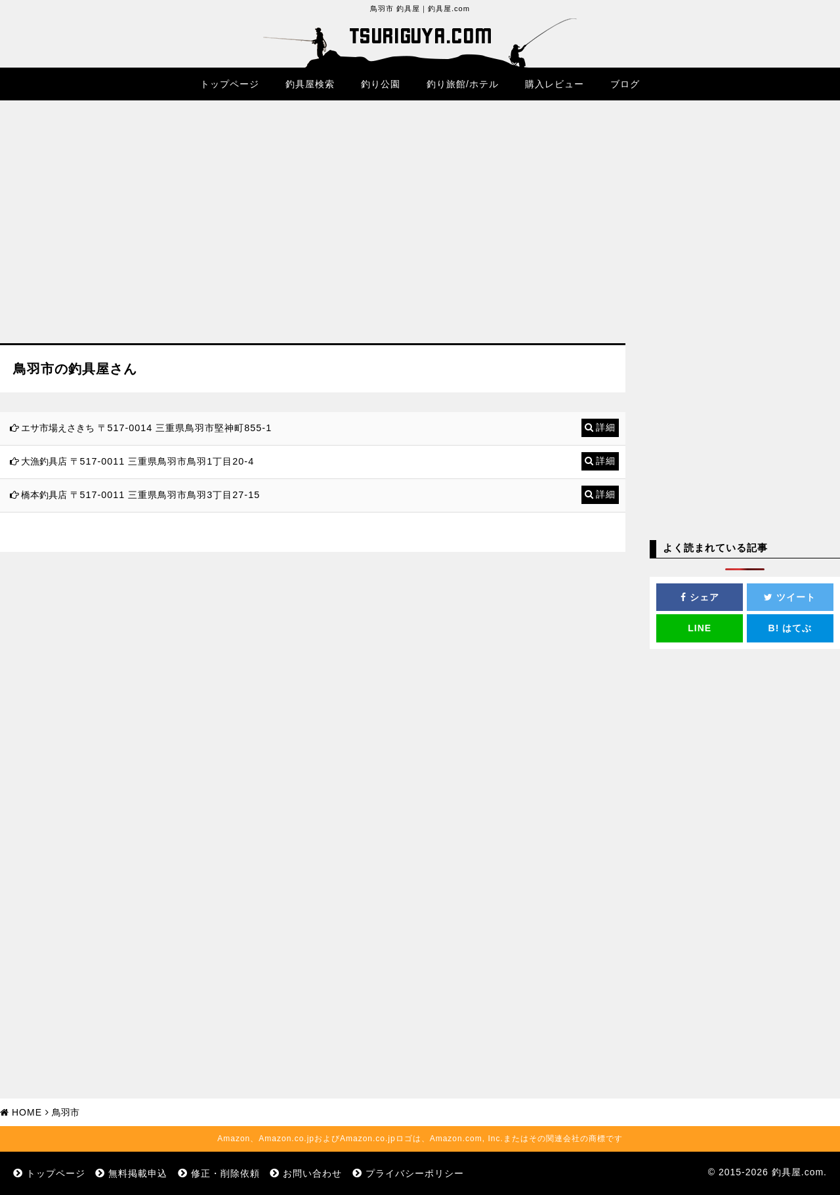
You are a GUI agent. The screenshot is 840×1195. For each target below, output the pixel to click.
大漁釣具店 (44, 461)
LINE (699, 628)
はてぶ (790, 628)
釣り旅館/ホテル (463, 84)
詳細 (606, 427)
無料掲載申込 (137, 1173)
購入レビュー (554, 84)
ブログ (625, 84)
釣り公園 (380, 84)
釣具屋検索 (310, 84)
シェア (700, 597)
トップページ (229, 84)
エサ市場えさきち (57, 428)
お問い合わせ (312, 1173)
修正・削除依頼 (225, 1173)
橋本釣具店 (44, 495)
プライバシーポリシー (415, 1173)
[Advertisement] (312, 232)
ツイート (790, 597)
